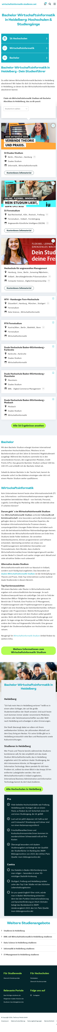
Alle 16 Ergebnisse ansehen (28, 425)
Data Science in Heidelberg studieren (20, 942)
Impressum (5, 1021)
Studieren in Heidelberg (14, 930)
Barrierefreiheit (49, 1021)
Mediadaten (34, 978)
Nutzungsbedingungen (34, 1021)
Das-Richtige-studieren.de (12, 995)
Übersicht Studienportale (12, 978)
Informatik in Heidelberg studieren (19, 948)
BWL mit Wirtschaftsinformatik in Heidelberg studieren (28, 936)
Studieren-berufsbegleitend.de (14, 1002)
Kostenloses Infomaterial (19, 173)
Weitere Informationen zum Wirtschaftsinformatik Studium (28, 650)
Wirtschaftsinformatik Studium (27, 635)
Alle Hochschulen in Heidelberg (23, 789)
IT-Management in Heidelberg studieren (21, 954)
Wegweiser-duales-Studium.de (14, 999)
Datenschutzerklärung (18, 1021)
